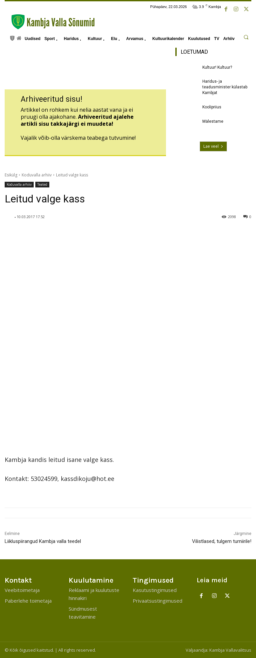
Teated (42, 184)
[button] (246, 37)
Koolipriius (211, 107)
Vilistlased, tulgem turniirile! (221, 541)
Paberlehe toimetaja (28, 600)
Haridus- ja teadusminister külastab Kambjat (224, 87)
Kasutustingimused (155, 590)
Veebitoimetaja (22, 590)
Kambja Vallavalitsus (230, 650)
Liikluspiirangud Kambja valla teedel (43, 541)
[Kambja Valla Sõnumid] (50, 21)
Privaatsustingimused (157, 600)
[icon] (12, 37)
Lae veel (213, 146)
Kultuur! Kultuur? (217, 67)
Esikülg (11, 175)
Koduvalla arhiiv (37, 175)
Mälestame (212, 121)
